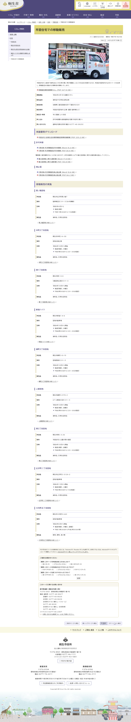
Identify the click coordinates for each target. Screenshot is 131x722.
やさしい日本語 (102, 6)
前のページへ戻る (73, 623)
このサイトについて (115, 630)
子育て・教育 (28, 15)
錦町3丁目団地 (48, 381)
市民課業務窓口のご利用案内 (53, 683)
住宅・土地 (42, 22)
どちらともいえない (60, 564)
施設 (102, 15)
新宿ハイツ (47, 341)
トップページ (21, 22)
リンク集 (101, 630)
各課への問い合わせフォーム (80, 683)
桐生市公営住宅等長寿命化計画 (20, 49)
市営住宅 (55, 22)
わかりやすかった (49, 569)
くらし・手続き (14, 15)
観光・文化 (43, 15)
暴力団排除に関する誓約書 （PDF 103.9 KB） (55, 162)
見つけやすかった (49, 575)
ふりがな (94, 6)
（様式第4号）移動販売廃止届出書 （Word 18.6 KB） (58, 172)
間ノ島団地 (47, 222)
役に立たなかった (76, 564)
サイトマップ (76, 630)
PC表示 (103, 623)
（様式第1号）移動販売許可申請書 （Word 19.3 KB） (57, 147)
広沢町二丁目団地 (49, 500)
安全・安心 (87, 15)
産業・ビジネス (73, 15)
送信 (78, 578)
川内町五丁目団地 (49, 540)
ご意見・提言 (89, 630)
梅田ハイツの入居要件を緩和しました (20, 54)
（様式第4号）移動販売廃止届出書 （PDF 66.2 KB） (57, 175)
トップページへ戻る (90, 623)
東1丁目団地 (48, 302)
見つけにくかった (80, 575)
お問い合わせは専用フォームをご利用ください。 (58, 614)
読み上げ (110, 6)
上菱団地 (46, 421)
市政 (117, 15)
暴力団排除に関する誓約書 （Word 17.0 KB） (55, 159)
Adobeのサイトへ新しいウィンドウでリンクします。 (73, 552)
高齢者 (58, 15)
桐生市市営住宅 (15, 45)
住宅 (48, 22)
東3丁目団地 (48, 461)
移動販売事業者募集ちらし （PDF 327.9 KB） (55, 90)
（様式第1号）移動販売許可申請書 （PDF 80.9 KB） (57, 150)
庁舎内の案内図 (66, 661)
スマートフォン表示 (115, 623)
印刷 (102, 40)
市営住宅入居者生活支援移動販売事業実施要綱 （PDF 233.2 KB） (62, 137)
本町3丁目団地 (48, 262)
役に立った (47, 564)
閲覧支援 (118, 6)
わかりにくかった (80, 569)
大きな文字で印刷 (114, 40)
